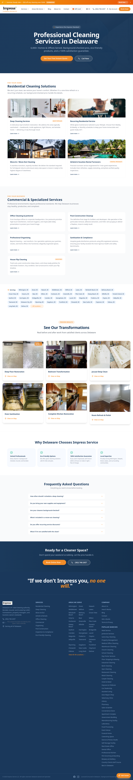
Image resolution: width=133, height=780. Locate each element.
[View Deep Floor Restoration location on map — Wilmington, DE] (17, 378)
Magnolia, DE (83, 298)
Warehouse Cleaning (109, 646)
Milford (81, 609)
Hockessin (72, 621)
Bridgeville (92, 630)
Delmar (91, 651)
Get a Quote (106, 619)
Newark (91, 606)
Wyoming (72, 645)
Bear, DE (35, 294)
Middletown (73, 609)
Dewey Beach (71, 625)
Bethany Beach (82, 614)
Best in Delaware (107, 765)
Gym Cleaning (106, 669)
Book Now (124, 9)
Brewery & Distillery (108, 759)
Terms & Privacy (107, 622)
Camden (72, 633)
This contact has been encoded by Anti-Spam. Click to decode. (18, 622)
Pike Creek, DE (79, 294)
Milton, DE (44, 294)
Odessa (71, 651)
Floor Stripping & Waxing (110, 659)
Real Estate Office (108, 746)
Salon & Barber (107, 708)
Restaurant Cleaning (109, 672)
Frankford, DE (63, 302)
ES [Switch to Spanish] (88, 9)
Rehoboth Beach (72, 614)
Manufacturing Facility (109, 720)
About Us (57, 9)
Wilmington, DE (23, 290)
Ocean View (93, 613)
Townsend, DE (13, 302)
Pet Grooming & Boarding (111, 756)
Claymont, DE (100, 302)
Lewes (91, 609)
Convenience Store (108, 711)
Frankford (92, 645)
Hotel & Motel (106, 682)
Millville (81, 624)
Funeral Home (107, 733)
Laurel (91, 633)
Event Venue (106, 730)
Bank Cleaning (107, 666)
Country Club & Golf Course (111, 762)
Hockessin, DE (55, 294)
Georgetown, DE (61, 298)
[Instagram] (78, 777)
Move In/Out (40, 613)
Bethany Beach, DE (107, 290)
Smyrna (71, 618)
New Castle (83, 648)
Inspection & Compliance (44, 632)
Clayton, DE (106, 298)
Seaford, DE (12, 298)
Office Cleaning (41, 619)
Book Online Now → (54, 562)
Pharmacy (105, 704)
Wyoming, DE (39, 302)
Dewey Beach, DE (93, 294)
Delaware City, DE (26, 302)
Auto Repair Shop (108, 695)
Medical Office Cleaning (110, 643)
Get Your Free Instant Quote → (57, 58)
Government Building (109, 717)
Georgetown (83, 633)
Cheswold (72, 648)
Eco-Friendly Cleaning (43, 635)
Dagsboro (82, 645)
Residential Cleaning (43, 606)
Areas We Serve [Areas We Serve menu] (38, 9)
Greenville (82, 621)
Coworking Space (108, 737)
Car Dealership (107, 688)
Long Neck (82, 651)
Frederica (82, 636)
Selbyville (72, 639)
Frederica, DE (95, 298)
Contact (66, 9)
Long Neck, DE (13, 306)
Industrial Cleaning (108, 663)
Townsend (82, 639)
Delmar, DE (24, 306)
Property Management (110, 640)
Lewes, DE (79, 290)
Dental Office (106, 749)
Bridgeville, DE (36, 298)
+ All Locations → (37, 306)
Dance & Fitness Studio (110, 740)
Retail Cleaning (107, 675)
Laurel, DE (72, 298)
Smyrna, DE (25, 294)
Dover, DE (35, 290)
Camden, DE (48, 298)
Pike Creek (92, 621)
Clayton (91, 636)
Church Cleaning (107, 650)
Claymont (92, 648)
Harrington (83, 630)
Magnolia (72, 636)
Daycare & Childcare (109, 685)
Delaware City (92, 640)
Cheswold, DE (75, 302)
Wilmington (73, 606)
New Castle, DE (87, 302)
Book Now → (123, 2)
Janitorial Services (108, 634)
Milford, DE (68, 290)
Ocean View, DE (13, 294)
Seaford (71, 630)
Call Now (83, 58)
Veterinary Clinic (107, 698)
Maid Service (106, 630)
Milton (91, 618)
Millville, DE (105, 294)
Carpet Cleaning (107, 679)
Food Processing (107, 727)
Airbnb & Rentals (41, 616)
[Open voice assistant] (124, 775)
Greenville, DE (67, 294)
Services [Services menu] (25, 9)
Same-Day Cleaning (108, 637)
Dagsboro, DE (51, 302)
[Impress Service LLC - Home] (10, 9)
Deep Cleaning (41, 609)
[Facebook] (74, 777)
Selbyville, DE (117, 298)
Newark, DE (44, 290)
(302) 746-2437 (99, 9)
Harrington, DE (24, 298)
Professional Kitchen (109, 753)
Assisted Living (107, 691)
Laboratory (105, 724)
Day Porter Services (108, 656)
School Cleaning (107, 653)
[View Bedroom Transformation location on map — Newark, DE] (59, 378)
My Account (112, 9)
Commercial (40, 622)
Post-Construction (42, 629)
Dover (81, 606)
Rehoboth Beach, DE (91, 290)
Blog (49, 9)
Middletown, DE (57, 290)
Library (104, 701)
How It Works (106, 609)
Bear (80, 618)
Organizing (39, 625)
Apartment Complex (109, 714)
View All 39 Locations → (77, 655)
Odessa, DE (111, 302)
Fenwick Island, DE (118, 294)
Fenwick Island (92, 625)
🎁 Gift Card (76, 9)
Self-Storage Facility (108, 743)
